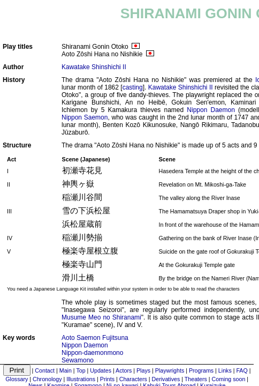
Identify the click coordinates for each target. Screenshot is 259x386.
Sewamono (78, 360)
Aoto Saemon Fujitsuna (95, 338)
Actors (124, 370)
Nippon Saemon (85, 117)
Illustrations (80, 379)
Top (80, 370)
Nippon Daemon (211, 110)
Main (65, 370)
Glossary (16, 379)
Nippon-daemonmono (92, 353)
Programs (201, 370)
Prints (107, 379)
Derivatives (166, 379)
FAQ (241, 370)
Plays (143, 370)
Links (225, 370)
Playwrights (169, 370)
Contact (45, 370)
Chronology (47, 379)
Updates (100, 370)
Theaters (196, 379)
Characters (133, 379)
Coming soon (229, 379)
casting (133, 87)
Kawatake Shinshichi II (94, 67)
